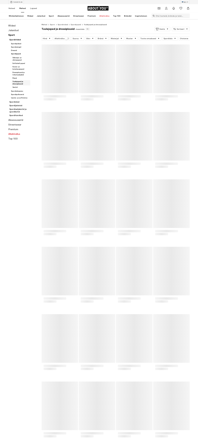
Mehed (22, 8)
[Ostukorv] (188, 8)
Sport (52, 25)
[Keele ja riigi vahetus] (185, 2)
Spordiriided (63, 25)
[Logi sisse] (166, 8)
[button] (162, 29)
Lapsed (33, 8)
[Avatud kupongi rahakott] (159, 8)
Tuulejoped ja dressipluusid (95, 25)
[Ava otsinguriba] (153, 16)
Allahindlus (62, 38)
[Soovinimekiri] (180, 8)
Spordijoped (76, 25)
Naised (12, 8)
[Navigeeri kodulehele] (98, 8)
